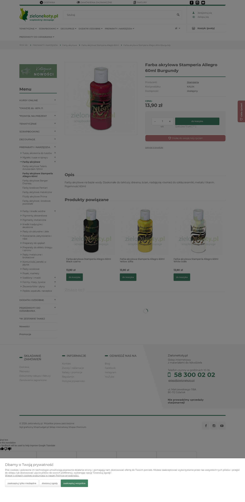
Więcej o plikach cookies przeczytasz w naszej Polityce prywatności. (42, 475)
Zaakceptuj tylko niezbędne (22, 483)
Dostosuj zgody (50, 483)
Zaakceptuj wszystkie (74, 483)
